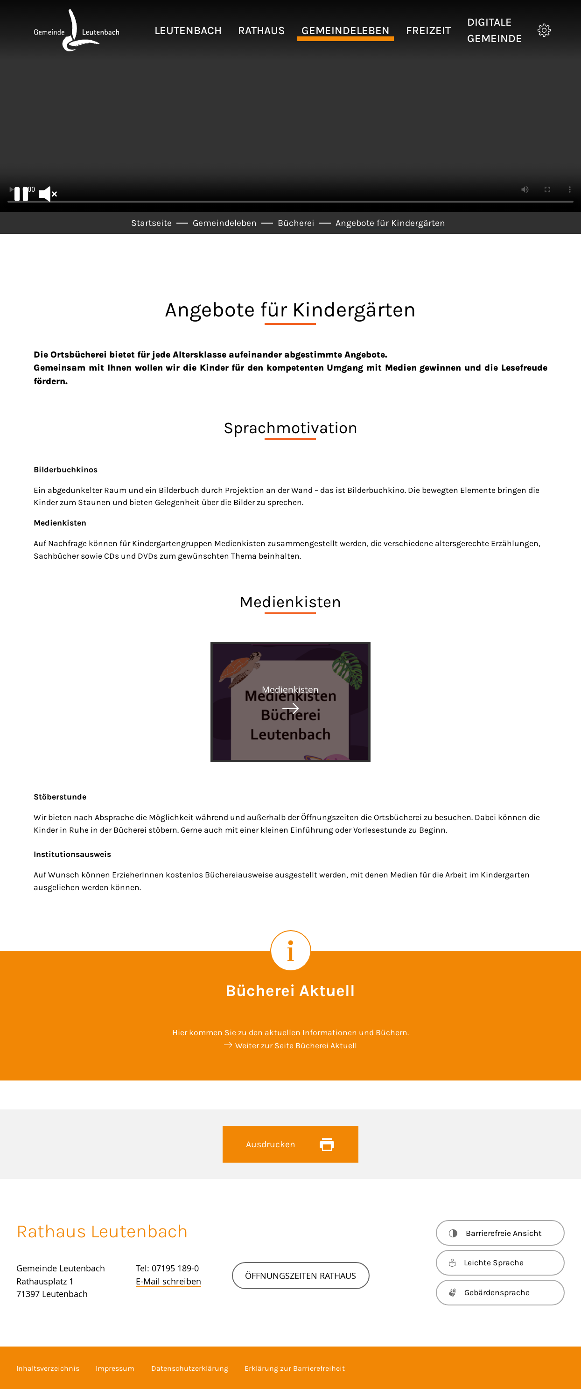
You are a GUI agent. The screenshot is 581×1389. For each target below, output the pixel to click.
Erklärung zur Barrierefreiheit (295, 1368)
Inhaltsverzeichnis (47, 1368)
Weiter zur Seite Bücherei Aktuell (296, 1045)
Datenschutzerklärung (189, 1368)
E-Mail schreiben (168, 1281)
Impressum (115, 1368)
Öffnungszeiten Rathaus (300, 1275)
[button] (188, 30)
